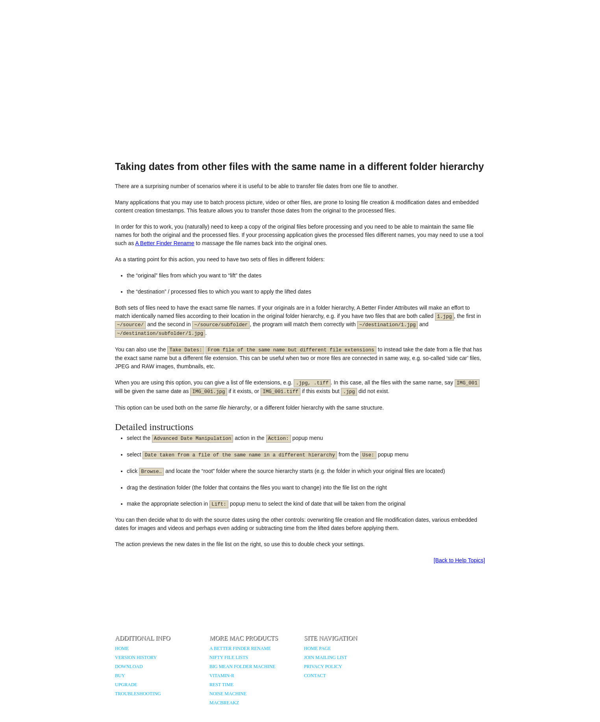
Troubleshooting (138, 693)
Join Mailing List (325, 657)
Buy (120, 675)
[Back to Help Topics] (459, 560)
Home (122, 648)
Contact (315, 675)
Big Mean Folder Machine (242, 666)
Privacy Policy (323, 666)
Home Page (317, 648)
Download (129, 666)
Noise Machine (227, 693)
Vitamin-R (221, 675)
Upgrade (126, 684)
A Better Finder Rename (164, 243)
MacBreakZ (224, 702)
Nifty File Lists (228, 657)
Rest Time (221, 684)
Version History (136, 657)
